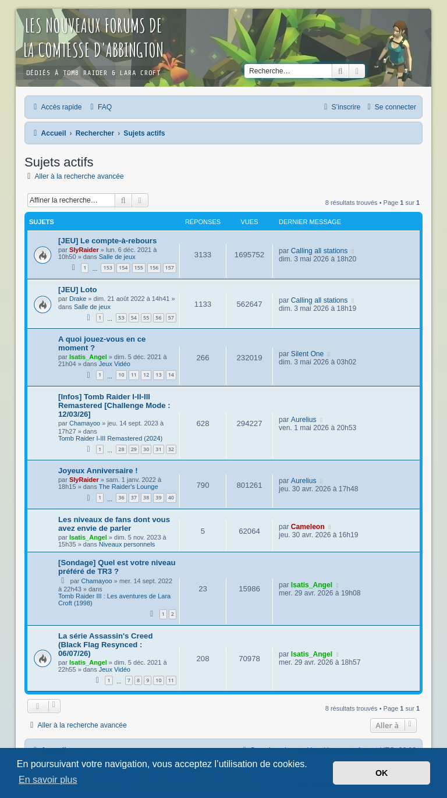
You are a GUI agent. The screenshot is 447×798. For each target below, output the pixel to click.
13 (158, 374)
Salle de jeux (117, 256)
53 (121, 317)
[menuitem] (99, 107)
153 (107, 267)
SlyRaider (84, 249)
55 (146, 317)
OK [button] (381, 773)
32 (171, 449)
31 (158, 449)
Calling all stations (319, 251)
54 (134, 317)
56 (158, 317)
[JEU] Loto (77, 289)
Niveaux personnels (127, 544)
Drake (77, 298)
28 (121, 449)
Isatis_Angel (88, 356)
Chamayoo (84, 423)
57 (171, 317)
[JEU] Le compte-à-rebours (107, 240)
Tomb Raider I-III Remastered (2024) (110, 438)
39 (158, 497)
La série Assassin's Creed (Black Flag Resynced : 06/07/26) (105, 645)
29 (134, 449)
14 (171, 374)
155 (138, 267)
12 (146, 374)
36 (121, 497)
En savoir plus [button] (48, 780)
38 (146, 497)
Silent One (307, 354)
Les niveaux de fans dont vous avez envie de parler (114, 524)
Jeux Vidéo (114, 363)
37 (134, 497)
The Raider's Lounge (128, 486)
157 (169, 267)
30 (146, 449)
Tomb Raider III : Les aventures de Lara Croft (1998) (114, 600)
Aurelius (304, 420)
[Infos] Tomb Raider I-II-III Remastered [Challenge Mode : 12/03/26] (114, 405)
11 (134, 374)
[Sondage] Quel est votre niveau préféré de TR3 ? (117, 567)
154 (123, 267)
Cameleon (308, 527)
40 (171, 497)
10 (121, 374)
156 (154, 267)
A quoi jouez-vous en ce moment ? (102, 343)
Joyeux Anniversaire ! (98, 470)
